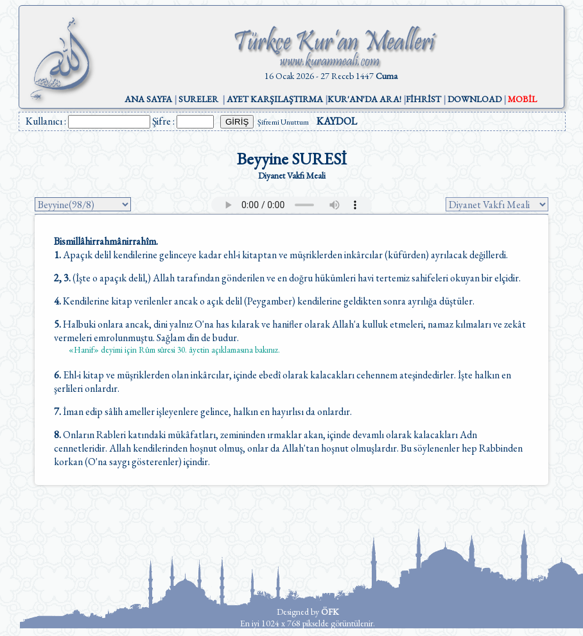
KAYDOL (337, 121)
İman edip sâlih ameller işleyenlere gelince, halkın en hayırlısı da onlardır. (203, 411)
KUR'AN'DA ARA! (364, 99)
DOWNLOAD (474, 99)
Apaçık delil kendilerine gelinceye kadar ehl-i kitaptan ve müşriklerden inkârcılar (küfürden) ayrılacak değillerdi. (281, 254)
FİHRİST (423, 99)
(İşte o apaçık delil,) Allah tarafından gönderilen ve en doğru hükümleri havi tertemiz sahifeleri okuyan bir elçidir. (287, 278)
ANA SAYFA (148, 99)
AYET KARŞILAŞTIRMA (275, 99)
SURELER (198, 99)
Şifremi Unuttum (283, 122)
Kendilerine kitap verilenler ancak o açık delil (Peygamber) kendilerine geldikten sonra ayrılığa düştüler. (264, 301)
